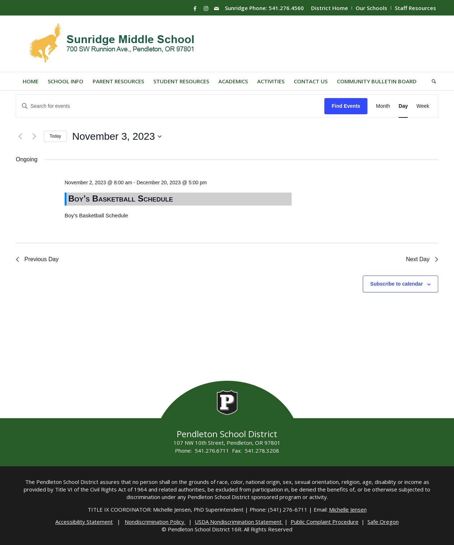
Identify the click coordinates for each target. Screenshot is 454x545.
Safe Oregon (383, 521)
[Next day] (34, 136)
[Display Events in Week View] (422, 106)
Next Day (422, 259)
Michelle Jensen (348, 509)
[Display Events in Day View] (403, 106)
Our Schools (371, 7)
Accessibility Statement (84, 521)
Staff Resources (415, 7)
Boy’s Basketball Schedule (120, 198)
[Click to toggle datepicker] (117, 136)
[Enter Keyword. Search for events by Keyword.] (170, 106)
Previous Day (37, 259)
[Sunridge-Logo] (112, 44)
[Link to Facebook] (195, 8)
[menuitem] (329, 8)
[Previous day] (20, 136)
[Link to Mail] (216, 8)
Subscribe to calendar (396, 284)
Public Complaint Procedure (324, 521)
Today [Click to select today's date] (55, 136)
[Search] (431, 81)
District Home (329, 7)
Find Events (346, 106)
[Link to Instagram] (205, 8)
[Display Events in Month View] (383, 106)
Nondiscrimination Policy (155, 521)
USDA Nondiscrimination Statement (239, 521)
